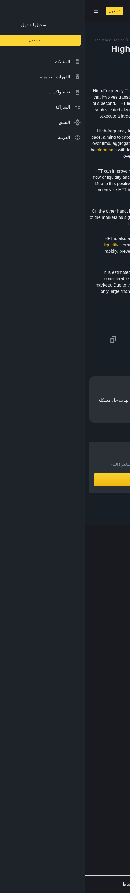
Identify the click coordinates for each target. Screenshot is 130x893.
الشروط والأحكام (105, 743)
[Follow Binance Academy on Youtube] (93, 833)
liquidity (26, 245)
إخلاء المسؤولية (107, 764)
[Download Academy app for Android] (70, 810)
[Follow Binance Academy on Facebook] (119, 833)
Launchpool (110, 684)
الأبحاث (115, 694)
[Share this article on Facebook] (91, 339)
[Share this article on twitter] (122, 339)
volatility (118, 211)
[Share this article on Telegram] (59, 339)
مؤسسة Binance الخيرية (98, 663)
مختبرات (113, 673)
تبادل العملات (109, 652)
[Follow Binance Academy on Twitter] (110, 832)
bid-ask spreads (109, 177)
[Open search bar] (46, 11)
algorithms (22, 150)
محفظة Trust (109, 705)
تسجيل (29, 11)
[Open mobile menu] (10, 11)
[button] (11, 11)
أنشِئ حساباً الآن (65, 480)
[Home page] (82, 11)
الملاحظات (111, 785)
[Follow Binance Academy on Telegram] (102, 833)
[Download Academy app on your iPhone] (105, 810)
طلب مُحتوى (110, 774)
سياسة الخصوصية (105, 753)
